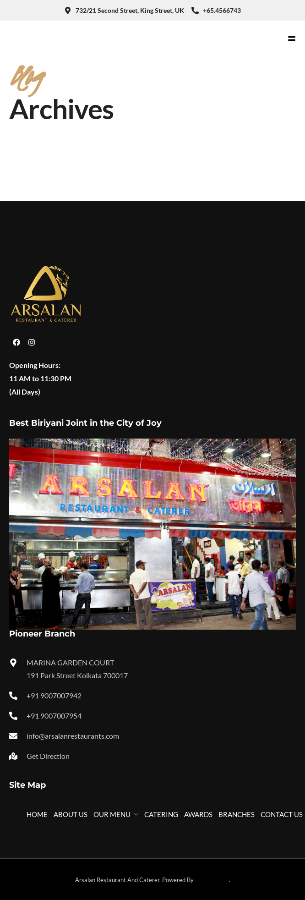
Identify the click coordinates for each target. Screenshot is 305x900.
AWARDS (198, 814)
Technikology (212, 880)
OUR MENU (112, 814)
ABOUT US (70, 814)
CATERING (161, 814)
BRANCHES (236, 814)
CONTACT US (282, 814)
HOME (37, 814)
